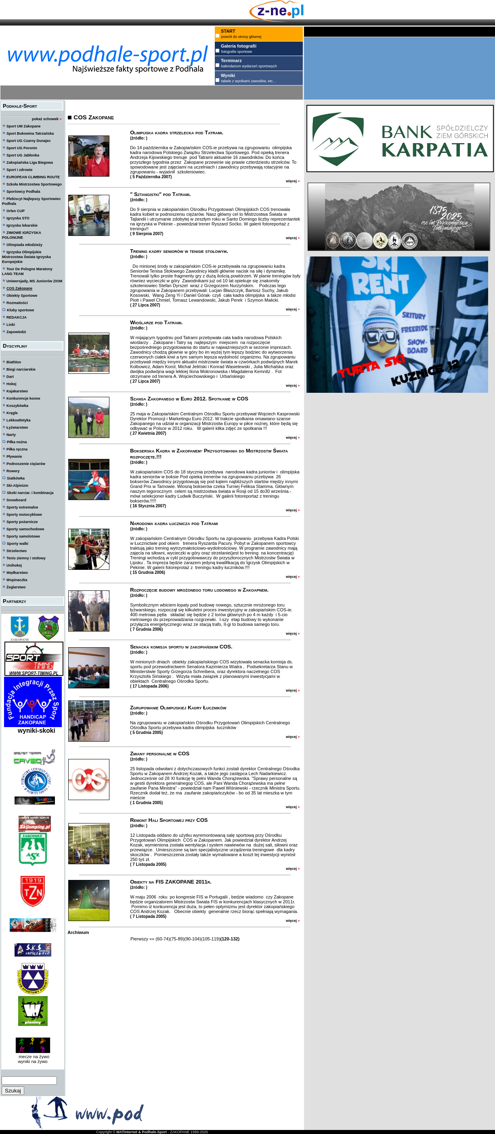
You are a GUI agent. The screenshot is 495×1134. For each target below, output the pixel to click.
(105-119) (210, 938)
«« (151, 938)
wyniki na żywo (32, 1061)
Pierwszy (139, 938)
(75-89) (177, 938)
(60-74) (162, 938)
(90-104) (192, 938)
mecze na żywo (32, 1056)
